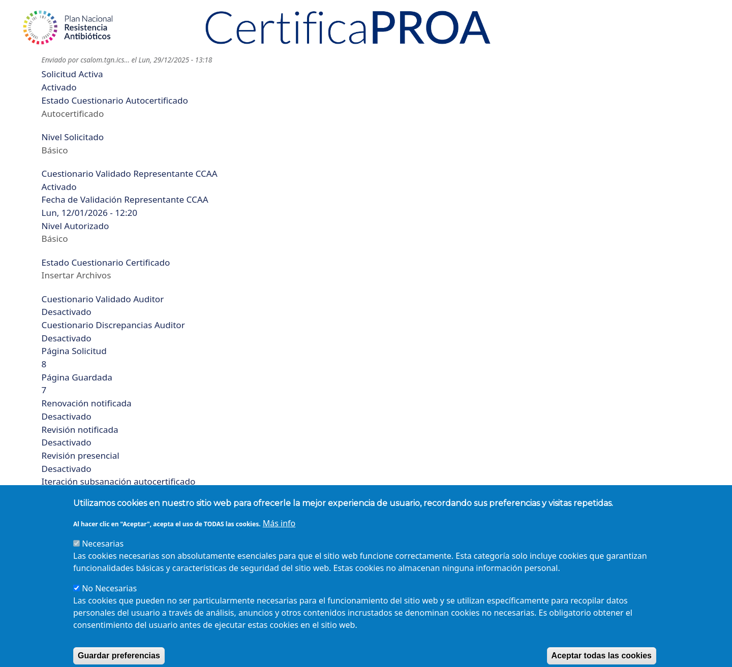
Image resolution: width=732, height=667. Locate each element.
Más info (279, 536)
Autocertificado (73, 113)
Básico (55, 150)
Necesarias (103, 556)
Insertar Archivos (76, 275)
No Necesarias (109, 601)
